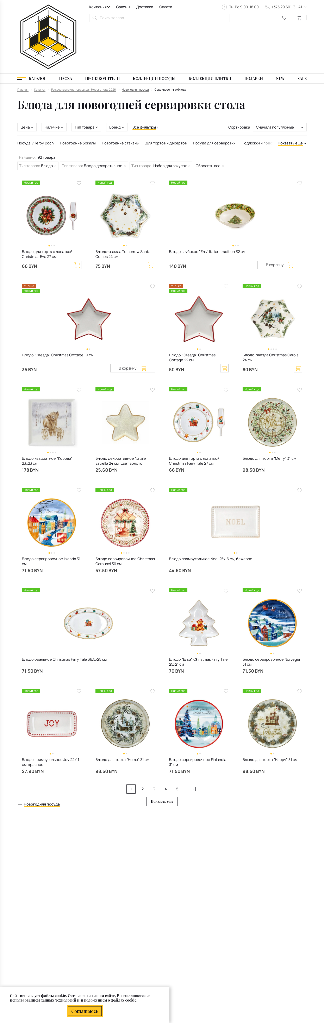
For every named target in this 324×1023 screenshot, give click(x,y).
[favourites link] (284, 17)
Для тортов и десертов (166, 95)
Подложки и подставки (262, 95)
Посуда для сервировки (214, 95)
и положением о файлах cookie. (109, 1000)
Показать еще (162, 754)
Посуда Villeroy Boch (35, 95)
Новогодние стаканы (120, 95)
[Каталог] (31, 31)
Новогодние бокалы (78, 95)
